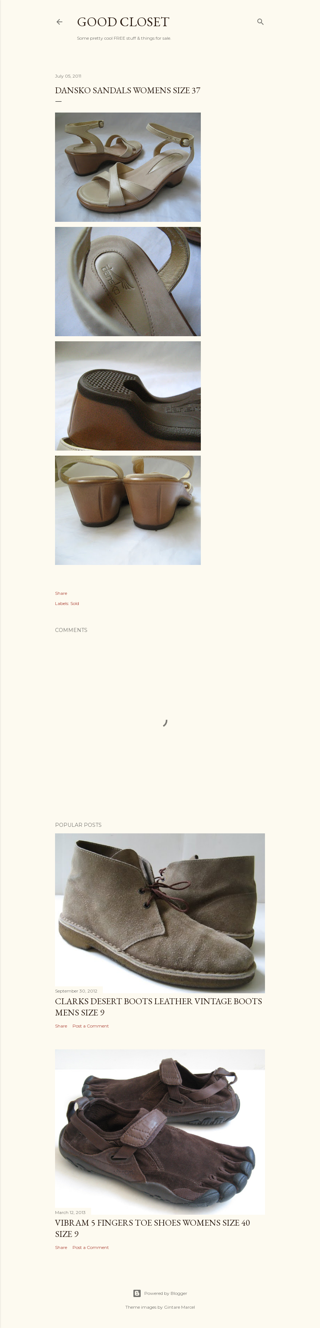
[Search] (260, 20)
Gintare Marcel (179, 1307)
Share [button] (61, 593)
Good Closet (123, 21)
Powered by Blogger (160, 1293)
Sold (74, 603)
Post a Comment (91, 1026)
